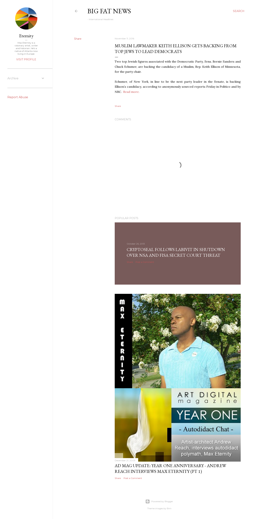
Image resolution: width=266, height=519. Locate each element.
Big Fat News (109, 11)
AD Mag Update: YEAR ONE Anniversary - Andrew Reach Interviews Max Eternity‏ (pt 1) (170, 468)
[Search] (238, 11)
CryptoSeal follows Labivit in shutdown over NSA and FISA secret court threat (176, 252)
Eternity (26, 36)
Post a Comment (145, 262)
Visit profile (26, 59)
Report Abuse (17, 97)
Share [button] (77, 38)
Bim (169, 508)
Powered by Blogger (159, 501)
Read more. (131, 92)
